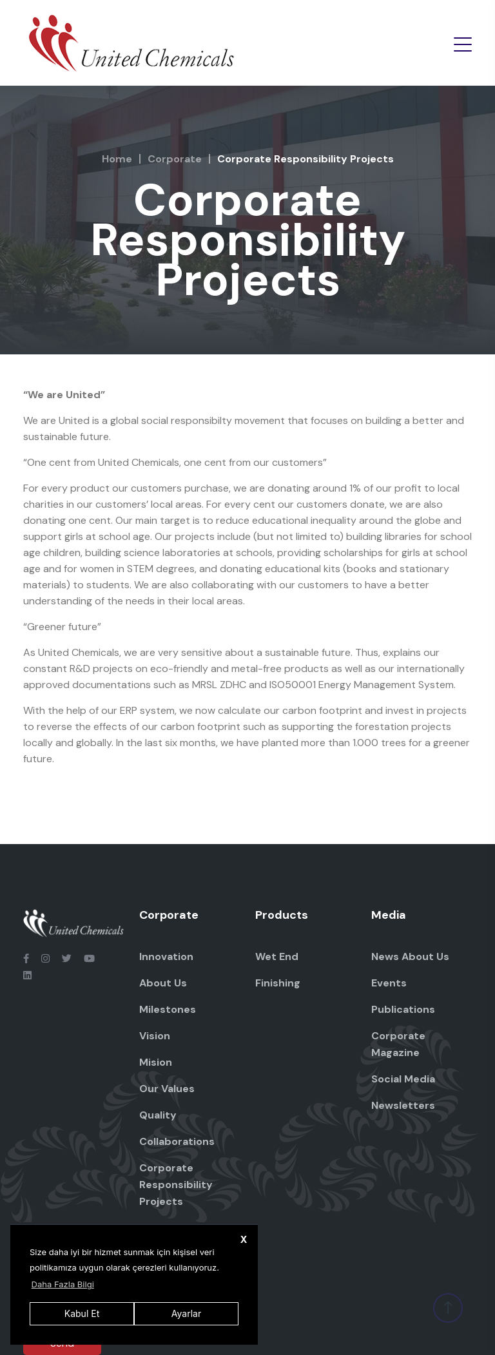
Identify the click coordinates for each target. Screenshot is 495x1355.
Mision (155, 1062)
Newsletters (403, 1105)
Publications (403, 1009)
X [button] (244, 1239)
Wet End (276, 956)
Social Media (403, 1079)
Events (389, 983)
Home (117, 159)
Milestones (167, 1009)
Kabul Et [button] (81, 1313)
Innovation (166, 956)
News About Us (410, 956)
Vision (154, 1036)
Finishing (277, 983)
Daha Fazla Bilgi (63, 1284)
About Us (163, 983)
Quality (158, 1115)
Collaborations (177, 1141)
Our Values (167, 1088)
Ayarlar (186, 1313)
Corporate (175, 159)
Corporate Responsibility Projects (176, 1184)
